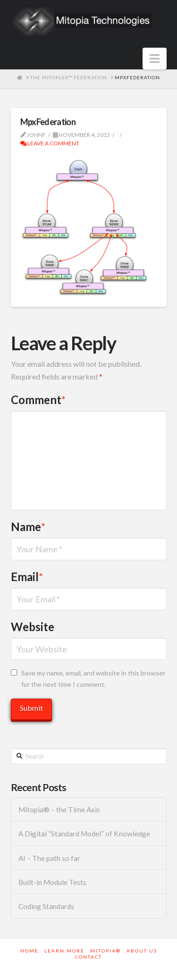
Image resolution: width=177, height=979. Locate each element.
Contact (88, 957)
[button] (155, 58)
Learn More (64, 951)
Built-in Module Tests (52, 882)
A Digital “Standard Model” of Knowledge (84, 833)
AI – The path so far (49, 858)
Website (32, 626)
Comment (38, 399)
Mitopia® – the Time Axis (59, 809)
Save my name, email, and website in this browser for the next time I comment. (93, 678)
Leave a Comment (49, 143)
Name (28, 526)
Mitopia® (105, 951)
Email (27, 576)
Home (29, 951)
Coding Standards (46, 906)
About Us (141, 951)
